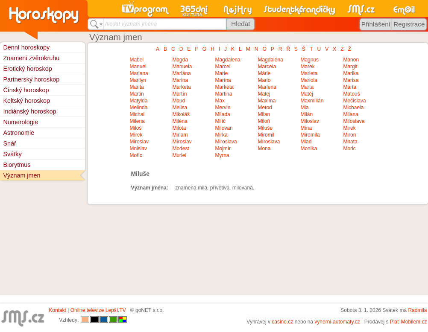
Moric (349, 148)
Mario (264, 80)
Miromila (310, 135)
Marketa (181, 87)
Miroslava (226, 142)
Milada (222, 114)
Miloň (264, 121)
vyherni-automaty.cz (337, 322)
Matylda (138, 101)
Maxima (267, 101)
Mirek (349, 128)
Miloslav (309, 121)
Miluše (265, 128)
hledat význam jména (131, 23)
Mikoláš (181, 114)
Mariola (308, 80)
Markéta (224, 87)
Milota (179, 128)
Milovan (223, 128)
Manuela (182, 67)
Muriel (179, 155)
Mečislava (354, 101)
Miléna (179, 121)
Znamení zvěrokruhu (31, 58)
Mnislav (138, 148)
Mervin (222, 108)
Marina (180, 80)
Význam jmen (21, 175)
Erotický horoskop (27, 68)
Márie (264, 73)
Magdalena (227, 60)
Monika (308, 148)
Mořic (135, 155)
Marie (221, 73)
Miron (349, 135)
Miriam (180, 135)
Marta (307, 87)
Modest (180, 148)
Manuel (137, 67)
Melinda (138, 108)
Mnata (350, 142)
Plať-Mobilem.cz (408, 322)
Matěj (306, 94)
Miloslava (353, 121)
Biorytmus (16, 164)
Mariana (138, 73)
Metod (265, 108)
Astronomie (18, 132)
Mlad (305, 142)
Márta (349, 87)
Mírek (135, 135)
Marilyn (137, 80)
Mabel (136, 60)
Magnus (309, 60)
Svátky (12, 154)
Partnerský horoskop (31, 79)
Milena (136, 121)
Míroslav (181, 142)
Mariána (181, 73)
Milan (264, 114)
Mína (306, 128)
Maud (178, 101)
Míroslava (269, 142)
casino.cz (282, 322)
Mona (264, 148)
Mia (304, 108)
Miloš (135, 128)
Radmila (417, 310)
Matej (264, 94)
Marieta (308, 73)
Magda (180, 60)
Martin (136, 94)
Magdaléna (270, 60)
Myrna (222, 155)
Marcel (222, 67)
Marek (307, 67)
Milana (350, 114)
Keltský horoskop (26, 100)
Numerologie (20, 122)
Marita (136, 87)
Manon (351, 60)
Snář (9, 143)
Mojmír (223, 148)
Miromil (266, 135)
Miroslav (139, 142)
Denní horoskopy (26, 47)
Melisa (179, 108)
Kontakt (57, 310)
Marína (223, 80)
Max (220, 101)
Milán (306, 114)
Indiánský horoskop (29, 111)
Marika (350, 73)
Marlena (267, 87)
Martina (223, 94)
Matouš (351, 94)
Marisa (350, 80)
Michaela (353, 108)
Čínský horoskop (26, 90)
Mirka (221, 135)
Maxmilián (311, 101)
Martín (179, 94)
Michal (136, 114)
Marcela (267, 67)
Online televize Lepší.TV (98, 310)
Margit (350, 67)
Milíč (220, 121)
